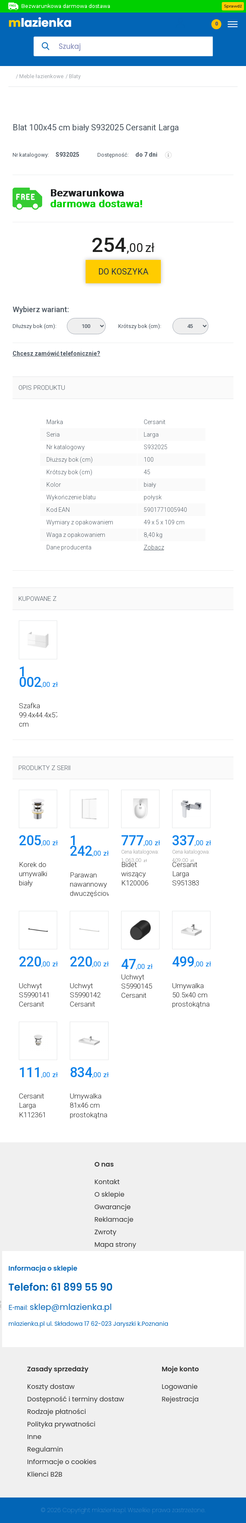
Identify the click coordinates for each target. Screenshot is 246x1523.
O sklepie (109, 1194)
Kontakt (107, 1182)
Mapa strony (115, 1244)
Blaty (75, 76)
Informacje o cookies (61, 1462)
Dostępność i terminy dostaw (75, 1399)
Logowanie (180, 1386)
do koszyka (123, 272)
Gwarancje (112, 1207)
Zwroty (105, 1232)
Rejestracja (180, 1399)
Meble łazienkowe (41, 76)
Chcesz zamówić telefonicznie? (56, 353)
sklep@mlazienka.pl (71, 1307)
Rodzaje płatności (56, 1411)
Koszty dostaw (51, 1386)
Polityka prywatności (61, 1424)
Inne (34, 1437)
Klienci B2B (44, 1474)
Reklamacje (114, 1219)
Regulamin (45, 1449)
